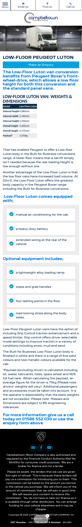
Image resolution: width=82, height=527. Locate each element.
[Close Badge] (47, 516)
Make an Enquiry (41, 65)
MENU (5, 5)
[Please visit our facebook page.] (41, 448)
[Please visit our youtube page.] (49, 448)
